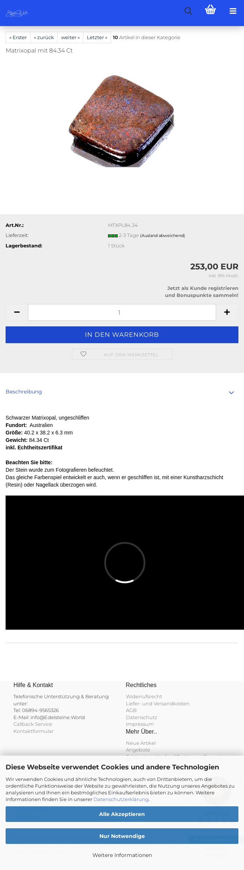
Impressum (140, 724)
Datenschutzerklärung (121, 799)
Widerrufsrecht (144, 696)
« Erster (18, 37)
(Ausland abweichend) (162, 235)
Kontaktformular (33, 731)
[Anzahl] (122, 312)
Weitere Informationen (122, 855)
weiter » (70, 37)
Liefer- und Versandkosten (158, 703)
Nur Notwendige (122, 836)
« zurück (44, 37)
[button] (17, 312)
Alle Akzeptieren (122, 814)
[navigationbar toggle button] (233, 11)
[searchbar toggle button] (188, 11)
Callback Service (32, 724)
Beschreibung (24, 391)
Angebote (138, 750)
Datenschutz (141, 717)
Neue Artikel (141, 743)
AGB (131, 710)
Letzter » (97, 37)
